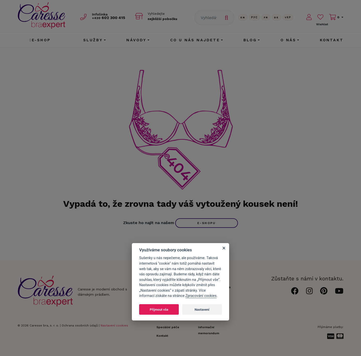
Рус (254, 17)
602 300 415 (110, 18)
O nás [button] (288, 40)
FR (266, 17)
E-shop (40, 40)
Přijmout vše (159, 309)
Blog (250, 40)
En (242, 17)
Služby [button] (93, 40)
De (276, 17)
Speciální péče (167, 327)
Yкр (288, 17)
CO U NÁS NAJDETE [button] (195, 40)
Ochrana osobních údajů (80, 325)
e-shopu (206, 223)
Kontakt (331, 40)
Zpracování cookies (201, 296)
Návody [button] (136, 40)
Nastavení (202, 309)
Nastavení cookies (114, 325)
